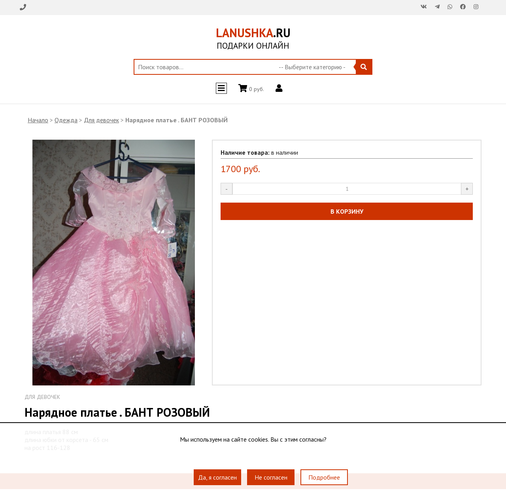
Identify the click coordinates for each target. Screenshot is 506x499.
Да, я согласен (217, 477)
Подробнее (324, 477)
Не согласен (271, 477)
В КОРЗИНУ (346, 211)
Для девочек (101, 120)
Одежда (66, 120)
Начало (38, 120)
